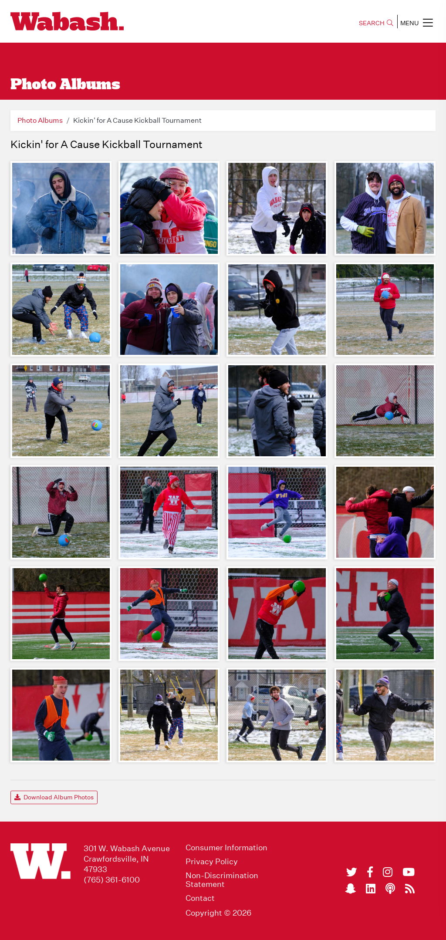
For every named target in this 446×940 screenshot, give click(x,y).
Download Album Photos (54, 797)
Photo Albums (40, 120)
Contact (200, 898)
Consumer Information (226, 847)
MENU (416, 22)
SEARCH (376, 23)
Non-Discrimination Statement (222, 880)
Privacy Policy (212, 861)
